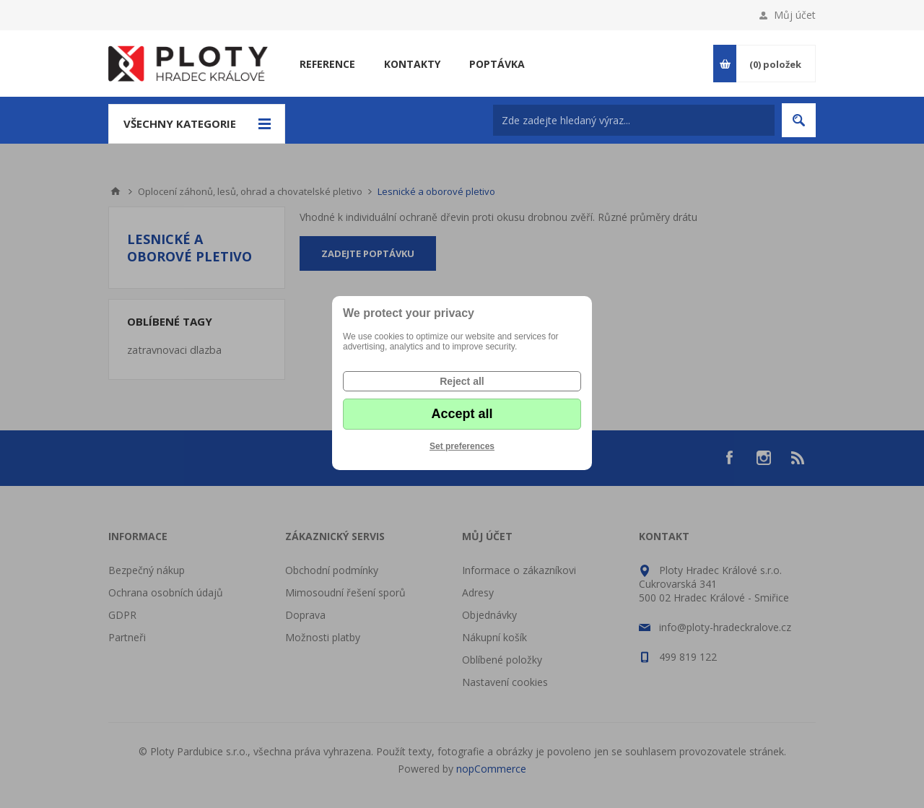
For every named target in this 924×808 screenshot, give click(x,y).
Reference (327, 64)
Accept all (461, 414)
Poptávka (497, 64)
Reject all (462, 381)
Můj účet (795, 15)
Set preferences (462, 446)
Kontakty (412, 64)
